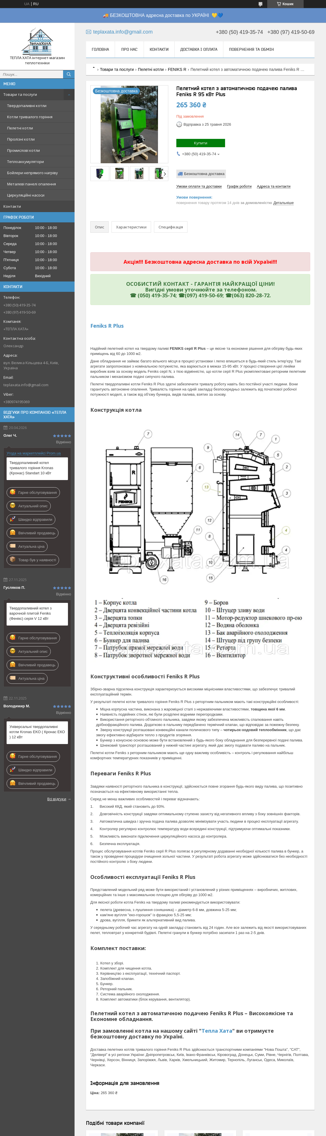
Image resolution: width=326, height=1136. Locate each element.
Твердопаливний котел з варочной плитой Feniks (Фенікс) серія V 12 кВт (30, 613)
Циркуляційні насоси (25, 195)
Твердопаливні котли (26, 105)
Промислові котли (23, 150)
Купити (200, 142)
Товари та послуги (20, 94)
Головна (100, 49)
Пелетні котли (20, 128)
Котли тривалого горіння (29, 116)
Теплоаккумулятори (25, 161)
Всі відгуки (56, 798)
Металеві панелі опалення (31, 184)
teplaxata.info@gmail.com (25, 384)
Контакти (12, 206)
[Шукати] (69, 74)
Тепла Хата (217, 1030)
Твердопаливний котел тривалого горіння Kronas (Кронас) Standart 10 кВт (31, 468)
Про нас (129, 49)
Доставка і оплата (198, 49)
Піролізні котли (21, 139)
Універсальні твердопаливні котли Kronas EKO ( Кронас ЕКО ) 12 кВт (37, 732)
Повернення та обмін (251, 49)
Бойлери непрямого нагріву (32, 172)
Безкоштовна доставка (204, 174)
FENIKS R (177, 69)
